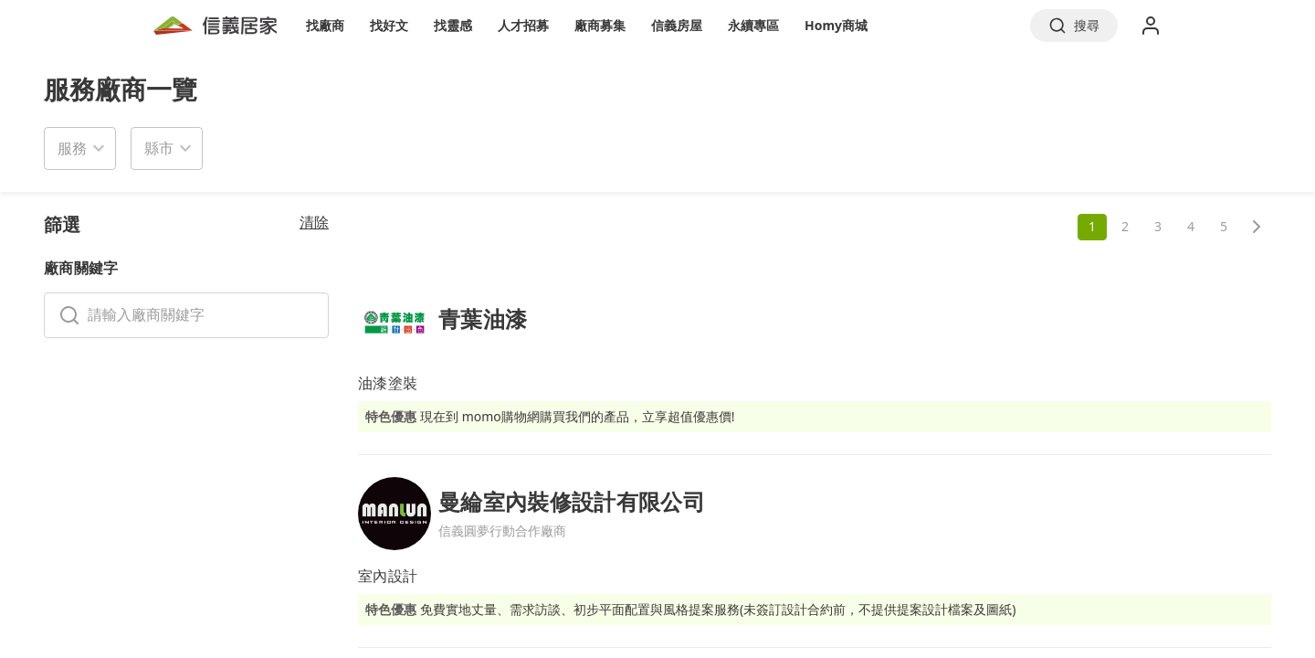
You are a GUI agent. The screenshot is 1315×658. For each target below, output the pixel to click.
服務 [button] (72, 148)
